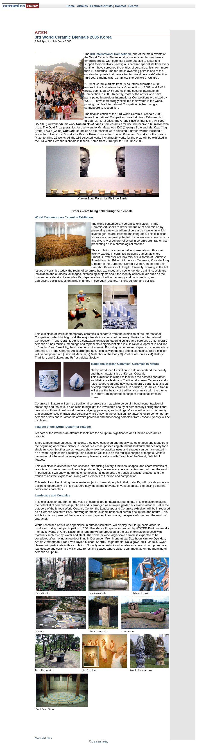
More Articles (43, 738)
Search (133, 6)
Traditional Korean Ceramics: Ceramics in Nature (125, 364)
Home (71, 6)
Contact (120, 6)
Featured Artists (101, 6)
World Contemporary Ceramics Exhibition (64, 217)
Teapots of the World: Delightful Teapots (63, 426)
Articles (82, 6)
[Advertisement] (113, 19)
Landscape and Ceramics (52, 495)
